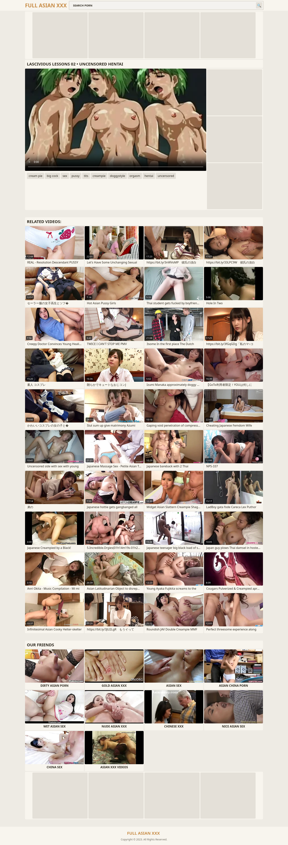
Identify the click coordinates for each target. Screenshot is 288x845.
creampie (99, 176)
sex (65, 176)
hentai (149, 176)
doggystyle (117, 176)
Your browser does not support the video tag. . (115, 120)
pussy (76, 176)
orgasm (134, 176)
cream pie (35, 176)
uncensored (166, 176)
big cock (52, 176)
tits (86, 176)
